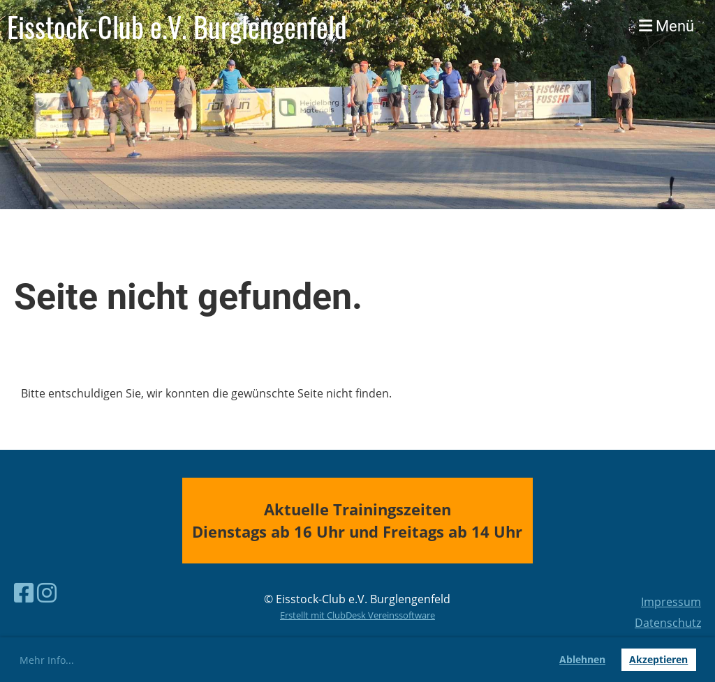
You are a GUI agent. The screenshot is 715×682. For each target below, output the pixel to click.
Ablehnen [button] (582, 659)
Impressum (671, 601)
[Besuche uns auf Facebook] (24, 592)
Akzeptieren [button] (658, 659)
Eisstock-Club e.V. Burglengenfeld (177, 26)
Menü (666, 26)
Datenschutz (668, 622)
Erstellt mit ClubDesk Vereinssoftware (357, 615)
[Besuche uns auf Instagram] (47, 592)
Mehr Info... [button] (47, 660)
